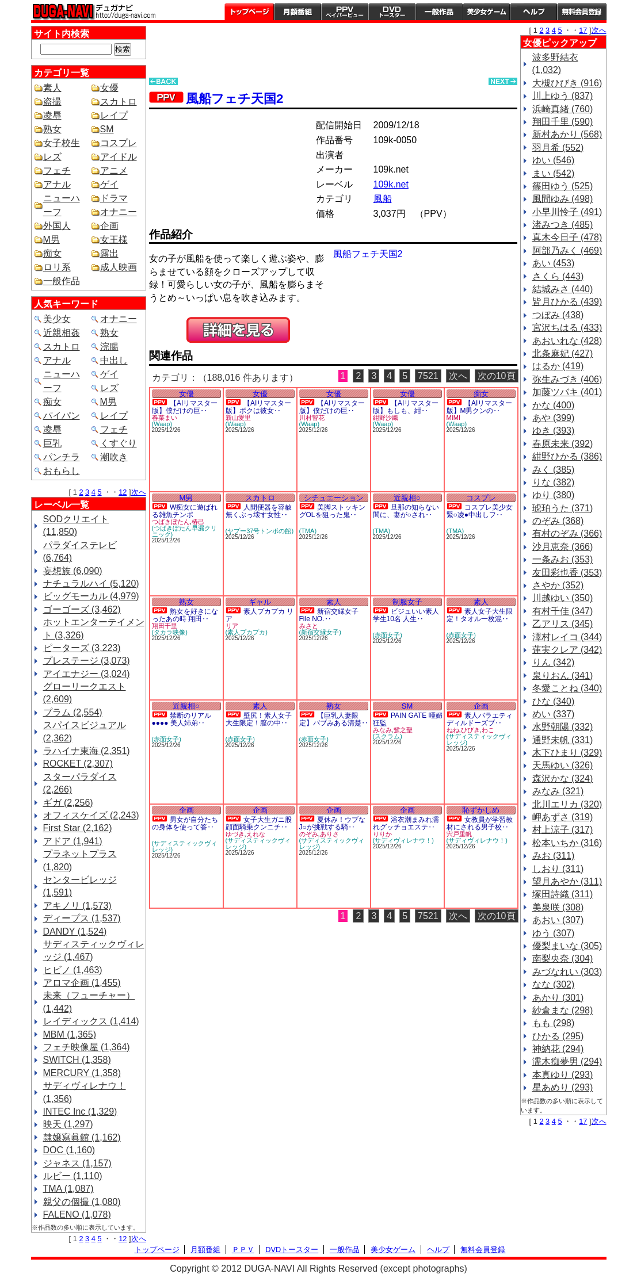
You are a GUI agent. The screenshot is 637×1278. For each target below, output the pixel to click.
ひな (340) (553, 701)
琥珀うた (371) (562, 508)
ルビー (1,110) (72, 1176)
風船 (382, 199)
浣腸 (109, 346)
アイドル (118, 157)
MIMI (453, 417)
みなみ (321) (558, 791)
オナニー (118, 212)
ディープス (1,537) (82, 918)
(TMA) (308, 530)
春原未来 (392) (562, 444)
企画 (109, 226)
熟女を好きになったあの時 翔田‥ (185, 615)
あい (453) (553, 263)
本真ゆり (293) (562, 1075)
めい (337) (553, 714)
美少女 (57, 319)
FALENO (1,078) (77, 1214)
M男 (51, 239)
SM (107, 129)
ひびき (470, 729)
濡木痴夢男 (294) (567, 1061)
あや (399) (553, 418)
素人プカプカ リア (260, 615)
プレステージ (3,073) (86, 660)
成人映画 (118, 267)
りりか (382, 834)
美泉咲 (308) (558, 907)
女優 (109, 88)
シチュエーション (334, 497)
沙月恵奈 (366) (562, 547)
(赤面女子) (387, 635)
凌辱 (52, 115)
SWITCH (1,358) (77, 1060)
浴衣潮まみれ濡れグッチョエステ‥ (406, 823)
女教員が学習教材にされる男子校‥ (480, 823)
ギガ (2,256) (68, 803)
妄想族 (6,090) (72, 571)
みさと (308, 625)
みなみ (382, 729)
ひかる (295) (558, 1036)
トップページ (249, 11)
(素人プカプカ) (247, 632)
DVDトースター (391, 11)
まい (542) (553, 173)
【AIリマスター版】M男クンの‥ (480, 407)
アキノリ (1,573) (77, 905)
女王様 (114, 239)
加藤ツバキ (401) (567, 392)
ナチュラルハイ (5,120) (91, 583)
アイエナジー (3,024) (86, 674)
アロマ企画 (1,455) (82, 983)
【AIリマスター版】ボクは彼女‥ (259, 407)
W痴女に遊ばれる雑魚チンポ (185, 511)
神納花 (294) (558, 1049)
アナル (57, 184)
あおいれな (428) (567, 341)
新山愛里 (238, 417)
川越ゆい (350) (562, 598)
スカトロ (118, 101)
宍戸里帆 (459, 834)
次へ (138, 492)
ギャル (260, 602)
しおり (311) (558, 869)
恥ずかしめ (480, 810)
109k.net (391, 184)
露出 (109, 253)
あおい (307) (558, 920)
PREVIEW (238, 330)
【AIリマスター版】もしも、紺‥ (406, 407)
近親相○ (407, 497)
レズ (52, 157)
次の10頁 (497, 376)
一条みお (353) (562, 559)
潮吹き (114, 457)
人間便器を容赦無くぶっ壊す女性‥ (259, 511)
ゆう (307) (553, 933)
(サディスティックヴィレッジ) (479, 739)
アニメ (114, 170)
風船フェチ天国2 (234, 98)
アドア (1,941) (72, 841)
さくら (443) (558, 276)
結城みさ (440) (562, 289)
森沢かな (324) (562, 778)
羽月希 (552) (558, 147)
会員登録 (582, 11)
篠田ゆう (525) (562, 186)
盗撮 (52, 101)
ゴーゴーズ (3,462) (82, 609)
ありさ (329, 834)
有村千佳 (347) (562, 611)
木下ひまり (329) (567, 752)
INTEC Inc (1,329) (80, 1111)
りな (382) (553, 482)
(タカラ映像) (170, 632)
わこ (488, 729)
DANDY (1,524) (75, 931)
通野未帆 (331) (562, 740)
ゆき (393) (553, 430)
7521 (428, 376)
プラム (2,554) (72, 712)
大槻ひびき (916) (567, 83)
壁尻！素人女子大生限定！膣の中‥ (259, 719)
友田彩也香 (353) (567, 572)
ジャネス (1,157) (77, 1163)
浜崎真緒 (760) (562, 109)
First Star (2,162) (77, 828)
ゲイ (109, 184)
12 (123, 492)
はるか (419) (558, 366)
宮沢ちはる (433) (567, 327)
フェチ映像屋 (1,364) (86, 1047)
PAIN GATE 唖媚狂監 (408, 719)
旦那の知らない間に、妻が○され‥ (406, 511)
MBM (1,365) (69, 1034)
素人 (52, 88)
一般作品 (439, 11)
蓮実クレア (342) (567, 650)
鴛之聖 (403, 729)
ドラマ (114, 198)
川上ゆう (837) (562, 96)
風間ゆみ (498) (562, 199)
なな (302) (553, 984)
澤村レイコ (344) (567, 637)
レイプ (114, 115)
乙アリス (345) (562, 624)
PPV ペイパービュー (344, 11)
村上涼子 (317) (562, 830)
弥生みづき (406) (567, 379)
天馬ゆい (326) (562, 765)
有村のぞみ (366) (567, 533)
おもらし (61, 471)
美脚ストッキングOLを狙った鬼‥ (332, 511)
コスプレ (118, 143)
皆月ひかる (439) (567, 302)
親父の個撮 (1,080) (82, 1202)
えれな (255, 834)
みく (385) (553, 470)
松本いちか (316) (567, 843)
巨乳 (52, 443)
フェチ (57, 170)
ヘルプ (533, 11)
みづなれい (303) (567, 972)
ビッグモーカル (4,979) (91, 596)
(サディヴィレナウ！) (403, 840)
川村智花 (312, 417)
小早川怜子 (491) (567, 212)
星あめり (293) (562, 1087)
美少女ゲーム (486, 11)
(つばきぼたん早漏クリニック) (185, 531)
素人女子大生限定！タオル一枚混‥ (480, 615)
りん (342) (553, 662)
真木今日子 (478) (567, 237)
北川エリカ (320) (567, 804)
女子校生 (61, 143)
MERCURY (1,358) (82, 1073)
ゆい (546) (553, 160)
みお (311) (553, 855)
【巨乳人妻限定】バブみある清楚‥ (333, 719)
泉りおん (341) (562, 675)
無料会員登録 (482, 1249)
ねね (453, 729)
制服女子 (407, 602)
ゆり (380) (553, 495)
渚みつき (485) (562, 224)
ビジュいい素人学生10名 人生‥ (406, 615)
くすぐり (118, 443)
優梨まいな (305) (567, 946)
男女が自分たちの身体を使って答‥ (185, 823)
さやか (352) (558, 585)
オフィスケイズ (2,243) (91, 815)
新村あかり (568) (567, 134)
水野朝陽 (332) (562, 727)
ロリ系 (57, 267)
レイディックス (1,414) (91, 1021)
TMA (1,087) (68, 1188)
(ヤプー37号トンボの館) (260, 530)
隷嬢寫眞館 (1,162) (82, 1137)
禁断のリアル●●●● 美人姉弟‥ (181, 719)
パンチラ (61, 457)
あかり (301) (558, 997)
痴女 (52, 253)
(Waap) (162, 423)
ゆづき (235, 834)
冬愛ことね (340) (567, 688)
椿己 (198, 521)
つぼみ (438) (558, 315)
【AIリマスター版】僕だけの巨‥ (185, 407)
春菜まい (164, 417)
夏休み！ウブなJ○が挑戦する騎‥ (332, 823)
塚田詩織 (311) (562, 894)
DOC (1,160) (69, 1150)
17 (583, 30)
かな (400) (553, 405)
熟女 (52, 129)
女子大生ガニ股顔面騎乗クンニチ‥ (259, 823)
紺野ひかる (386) (567, 456)
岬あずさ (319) (562, 817)
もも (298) (553, 1023)
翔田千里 (164, 625)
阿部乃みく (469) (567, 250)
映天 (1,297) (68, 1124)
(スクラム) (387, 736)
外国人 (57, 226)
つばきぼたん (171, 521)
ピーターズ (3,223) (82, 648)
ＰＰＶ (243, 1249)
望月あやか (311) (567, 881)
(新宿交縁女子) (320, 632)
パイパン (61, 415)
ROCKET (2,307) (78, 763)
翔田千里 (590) (562, 122)
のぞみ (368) (558, 521)
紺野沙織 (385, 417)
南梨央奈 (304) (562, 958)
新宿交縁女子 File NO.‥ (328, 615)
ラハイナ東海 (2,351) (86, 751)
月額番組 (297, 11)
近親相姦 (61, 333)
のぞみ (308, 834)
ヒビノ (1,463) (72, 970)
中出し (114, 360)
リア (232, 625)
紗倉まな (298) (562, 1010)
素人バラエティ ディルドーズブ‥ (480, 719)
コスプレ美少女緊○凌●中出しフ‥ (480, 511)
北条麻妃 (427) (562, 353)
